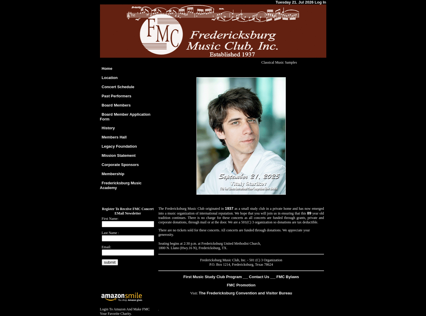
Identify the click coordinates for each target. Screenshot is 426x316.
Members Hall (114, 137)
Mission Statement (119, 155)
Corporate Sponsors (120, 164)
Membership (113, 174)
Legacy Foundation (119, 146)
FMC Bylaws (287, 277)
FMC (231, 285)
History (108, 128)
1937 (229, 208)
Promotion (245, 285)
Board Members (116, 105)
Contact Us (259, 277)
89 (309, 213)
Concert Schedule (118, 87)
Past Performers (116, 96)
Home (107, 68)
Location (110, 77)
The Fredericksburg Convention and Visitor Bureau (245, 293)
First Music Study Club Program (212, 277)
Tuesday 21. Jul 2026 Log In (301, 2)
